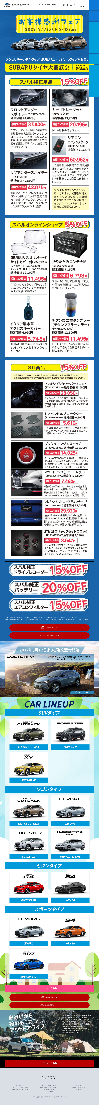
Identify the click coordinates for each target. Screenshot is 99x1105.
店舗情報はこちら (51, 628)
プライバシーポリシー (78, 1085)
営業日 (94, 37)
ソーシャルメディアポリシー (20, 1089)
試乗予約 (94, 16)
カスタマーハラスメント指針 (20, 1087)
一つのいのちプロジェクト (94, 27)
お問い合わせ (49, 1091)
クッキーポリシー (49, 1089)
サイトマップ (20, 1085)
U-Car (94, 59)
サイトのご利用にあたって (49, 1085)
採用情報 (94, 91)
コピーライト (79, 1089)
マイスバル (94, 5)
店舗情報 (94, 48)
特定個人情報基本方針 (78, 1087)
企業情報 (94, 80)
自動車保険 (94, 70)
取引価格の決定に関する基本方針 (49, 1087)
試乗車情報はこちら (52, 635)
